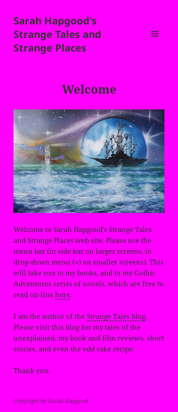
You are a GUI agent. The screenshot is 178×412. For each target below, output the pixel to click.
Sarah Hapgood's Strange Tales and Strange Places (57, 34)
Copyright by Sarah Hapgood (51, 401)
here (62, 294)
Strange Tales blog (116, 316)
